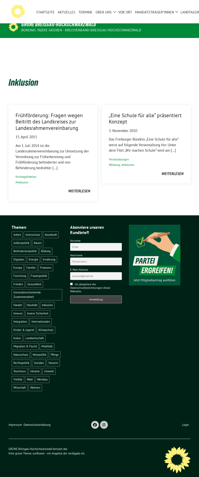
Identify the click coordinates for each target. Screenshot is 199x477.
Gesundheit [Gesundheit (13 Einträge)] (34, 278)
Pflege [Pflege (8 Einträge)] (55, 348)
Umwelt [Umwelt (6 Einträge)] (49, 365)
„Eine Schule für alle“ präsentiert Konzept (145, 112)
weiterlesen (79, 185)
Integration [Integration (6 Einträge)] (20, 315)
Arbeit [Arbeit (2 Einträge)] (17, 229)
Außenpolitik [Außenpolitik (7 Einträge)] (21, 237)
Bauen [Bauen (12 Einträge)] (38, 237)
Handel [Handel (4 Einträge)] (17, 299)
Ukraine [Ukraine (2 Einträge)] (35, 365)
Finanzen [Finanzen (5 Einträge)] (45, 261)
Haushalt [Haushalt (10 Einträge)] (32, 299)
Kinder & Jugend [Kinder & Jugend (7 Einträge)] (23, 324)
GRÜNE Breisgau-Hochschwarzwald (58, 24)
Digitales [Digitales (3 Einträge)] (18, 253)
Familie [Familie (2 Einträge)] (31, 261)
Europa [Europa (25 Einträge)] (17, 261)
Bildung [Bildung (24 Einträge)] (46, 245)
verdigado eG (76, 447)
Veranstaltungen (119, 153)
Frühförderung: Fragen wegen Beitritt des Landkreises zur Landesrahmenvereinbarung (49, 115)
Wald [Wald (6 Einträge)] (30, 373)
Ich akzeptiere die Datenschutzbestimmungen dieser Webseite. (90, 281)
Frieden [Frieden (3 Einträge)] (18, 278)
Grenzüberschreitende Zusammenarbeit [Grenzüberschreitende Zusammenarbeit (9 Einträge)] (27, 288)
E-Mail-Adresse (79, 263)
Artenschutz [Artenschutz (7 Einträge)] (32, 229)
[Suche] (178, 8)
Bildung (115, 159)
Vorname (75, 234)
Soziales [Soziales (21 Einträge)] (39, 357)
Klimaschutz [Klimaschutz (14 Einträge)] (45, 324)
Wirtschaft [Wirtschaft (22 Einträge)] (19, 381)
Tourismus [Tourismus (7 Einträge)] (19, 365)
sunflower (38, 447)
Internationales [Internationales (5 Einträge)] (40, 315)
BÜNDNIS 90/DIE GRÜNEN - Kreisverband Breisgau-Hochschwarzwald (81, 30)
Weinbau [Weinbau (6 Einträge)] (42, 373)
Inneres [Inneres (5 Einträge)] (18, 307)
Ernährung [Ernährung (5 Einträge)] (49, 253)
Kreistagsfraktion (26, 170)
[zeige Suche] (183, 8)
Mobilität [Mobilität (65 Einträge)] (46, 340)
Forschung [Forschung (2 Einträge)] (19, 270)
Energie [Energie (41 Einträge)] (33, 253)
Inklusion (22, 176)
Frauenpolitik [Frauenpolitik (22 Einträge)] (39, 270)
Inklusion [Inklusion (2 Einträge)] (47, 299)
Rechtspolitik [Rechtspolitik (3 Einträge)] (21, 357)
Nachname (76, 249)
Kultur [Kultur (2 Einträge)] (17, 332)
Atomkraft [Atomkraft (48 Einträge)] (51, 229)
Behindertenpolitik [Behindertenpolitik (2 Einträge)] (25, 245)
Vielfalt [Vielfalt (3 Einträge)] (17, 373)
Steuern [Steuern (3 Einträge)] (53, 357)
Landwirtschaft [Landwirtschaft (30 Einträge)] (34, 332)
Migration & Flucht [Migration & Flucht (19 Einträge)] (25, 340)
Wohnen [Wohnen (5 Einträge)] (35, 381)
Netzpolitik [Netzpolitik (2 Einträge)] (39, 348)
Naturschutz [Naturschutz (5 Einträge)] (20, 348)
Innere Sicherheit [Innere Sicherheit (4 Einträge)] (37, 307)
